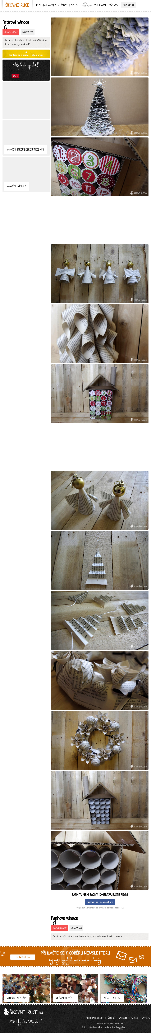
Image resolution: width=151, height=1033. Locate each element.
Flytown (122, 1029)
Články (62, 5)
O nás (134, 1018)
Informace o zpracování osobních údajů (110, 1023)
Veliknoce (100, 5)
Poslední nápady (46, 5)
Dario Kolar (111, 1027)
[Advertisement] (26, 100)
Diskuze (73, 5)
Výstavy (113, 5)
